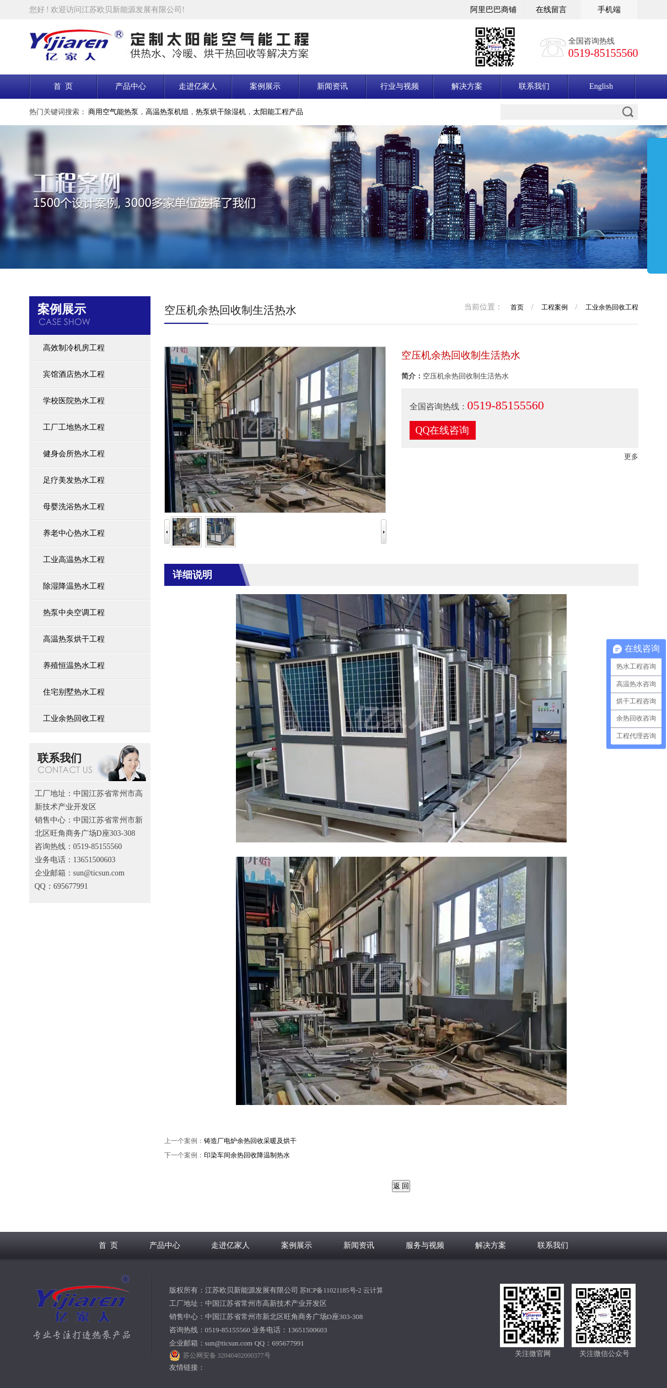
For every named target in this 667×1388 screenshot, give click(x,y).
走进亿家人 (198, 86)
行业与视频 (399, 86)
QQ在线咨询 (443, 430)
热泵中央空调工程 (74, 612)
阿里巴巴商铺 (493, 10)
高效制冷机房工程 (74, 348)
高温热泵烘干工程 (74, 639)
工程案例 (554, 307)
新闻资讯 (332, 86)
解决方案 (466, 86)
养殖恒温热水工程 (74, 665)
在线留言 (551, 10)
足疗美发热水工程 (74, 480)
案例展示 (265, 86)
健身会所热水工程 (74, 454)
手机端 (609, 10)
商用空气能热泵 (113, 112)
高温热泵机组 (167, 112)
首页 (517, 307)
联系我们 (534, 86)
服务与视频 (425, 1245)
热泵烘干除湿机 (221, 112)
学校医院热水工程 (74, 401)
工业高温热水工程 (74, 560)
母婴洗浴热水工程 (74, 507)
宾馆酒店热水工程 (74, 374)
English (601, 86)
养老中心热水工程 (74, 533)
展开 (657, 208)
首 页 (63, 86)
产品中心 (130, 86)
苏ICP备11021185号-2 (331, 1290)
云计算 (373, 1290)
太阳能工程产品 (278, 112)
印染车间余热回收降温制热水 (247, 1155)
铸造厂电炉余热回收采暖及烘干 (250, 1141)
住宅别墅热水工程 (74, 692)
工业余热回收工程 (74, 718)
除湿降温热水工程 (74, 586)
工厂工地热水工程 (74, 427)
